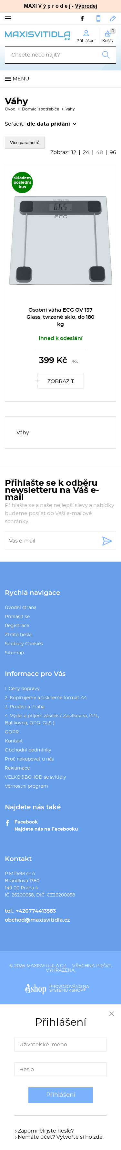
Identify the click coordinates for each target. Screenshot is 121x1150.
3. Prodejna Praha (25, 707)
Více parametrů (24, 142)
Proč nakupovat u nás (29, 759)
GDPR (12, 732)
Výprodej (86, 6)
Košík (109, 35)
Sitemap (14, 653)
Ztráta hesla (18, 635)
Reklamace (17, 768)
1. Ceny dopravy (22, 689)
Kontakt (14, 741)
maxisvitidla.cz (46, 966)
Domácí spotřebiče (40, 109)
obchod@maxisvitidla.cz (113, 18)
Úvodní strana (20, 608)
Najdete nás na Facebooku (46, 829)
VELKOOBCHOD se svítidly (35, 777)
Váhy (70, 109)
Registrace (17, 626)
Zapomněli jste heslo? (46, 1131)
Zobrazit (60, 381)
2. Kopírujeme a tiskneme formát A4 (46, 698)
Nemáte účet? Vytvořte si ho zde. (61, 1137)
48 (99, 152)
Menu (21, 78)
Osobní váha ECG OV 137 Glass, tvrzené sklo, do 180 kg (60, 317)
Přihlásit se (17, 617)
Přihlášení (60, 1095)
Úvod (10, 109)
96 (113, 152)
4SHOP (77, 990)
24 (86, 152)
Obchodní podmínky (28, 750)
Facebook (26, 822)
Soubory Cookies (24, 644)
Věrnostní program (26, 786)
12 (73, 152)
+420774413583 (98, 18)
